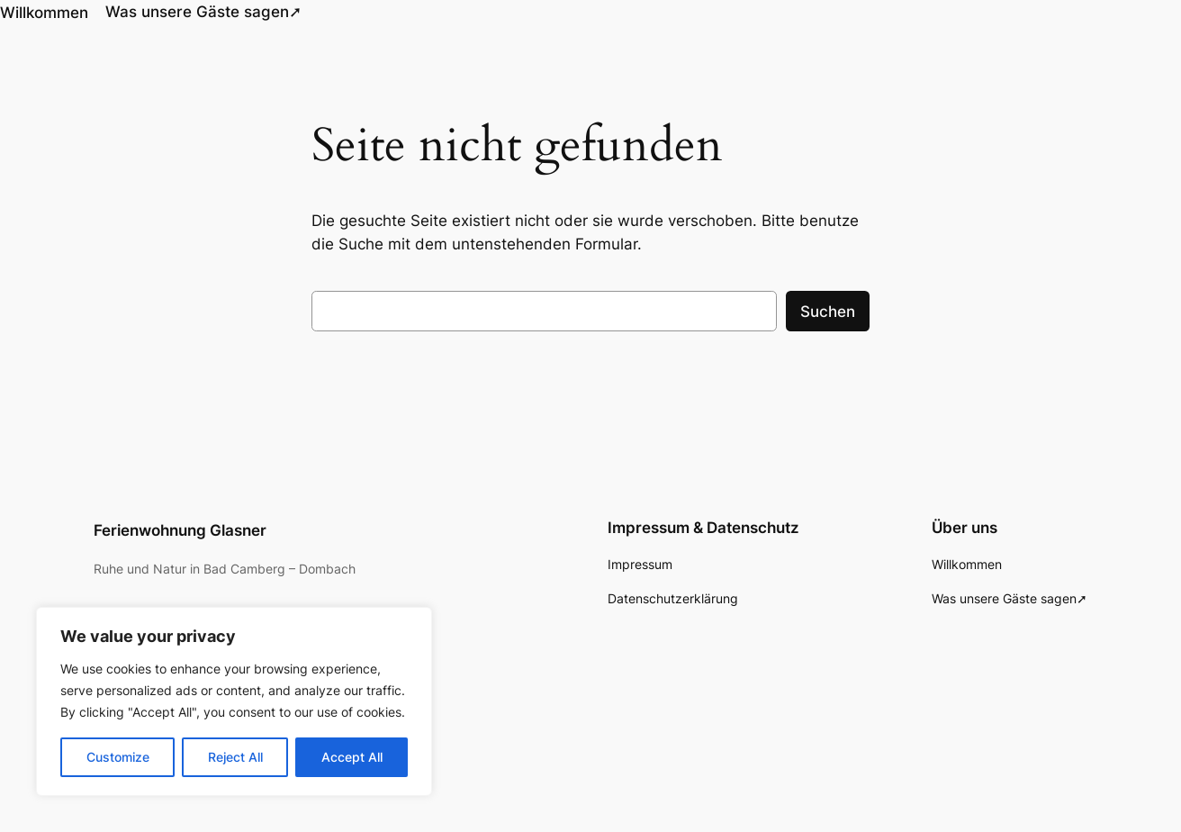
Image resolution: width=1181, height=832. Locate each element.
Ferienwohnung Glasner (180, 529)
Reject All (235, 756)
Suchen (827, 310)
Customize (117, 756)
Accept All (352, 756)
